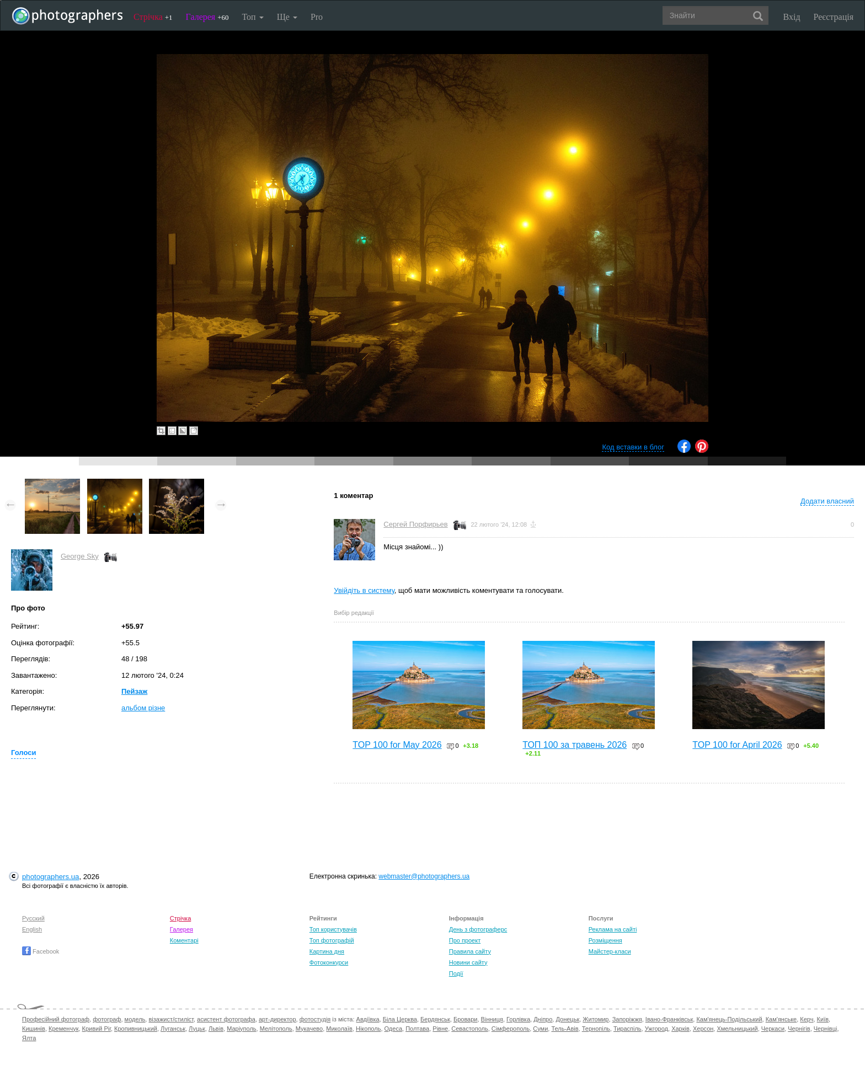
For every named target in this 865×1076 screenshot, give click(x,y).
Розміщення (605, 940)
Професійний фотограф (55, 1019)
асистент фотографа (226, 1019)
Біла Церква (400, 1019)
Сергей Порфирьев (415, 524)
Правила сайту (470, 951)
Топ (252, 17)
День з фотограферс (478, 929)
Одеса (393, 1028)
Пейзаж (134, 691)
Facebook (40, 951)
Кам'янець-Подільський (729, 1019)
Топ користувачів (333, 929)
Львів (216, 1028)
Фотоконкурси (328, 962)
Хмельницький (737, 1028)
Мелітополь (276, 1028)
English (32, 929)
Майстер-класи (610, 951)
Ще (287, 17)
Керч (806, 1019)
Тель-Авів (564, 1028)
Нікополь (368, 1028)
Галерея (207, 17)
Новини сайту (468, 962)
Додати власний (827, 501)
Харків (680, 1028)
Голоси (23, 752)
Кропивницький (135, 1028)
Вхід (791, 17)
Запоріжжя (627, 1019)
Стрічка (153, 17)
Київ (823, 1019)
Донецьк (567, 1019)
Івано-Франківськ (669, 1019)
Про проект (464, 940)
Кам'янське (781, 1019)
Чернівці (825, 1028)
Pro (317, 17)
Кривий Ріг (96, 1028)
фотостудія (315, 1019)
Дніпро (542, 1019)
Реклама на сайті (613, 929)
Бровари (465, 1019)
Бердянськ (435, 1019)
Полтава (417, 1028)
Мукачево (309, 1028)
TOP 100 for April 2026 (737, 745)
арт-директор (277, 1019)
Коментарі (184, 940)
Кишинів (33, 1028)
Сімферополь (511, 1028)
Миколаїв (339, 1028)
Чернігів (799, 1028)
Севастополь (469, 1028)
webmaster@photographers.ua (423, 876)
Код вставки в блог (633, 447)
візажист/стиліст (170, 1019)
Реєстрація (833, 17)
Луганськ (173, 1028)
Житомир (595, 1019)
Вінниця (492, 1019)
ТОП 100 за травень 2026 (574, 745)
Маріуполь (241, 1028)
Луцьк (197, 1028)
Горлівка (518, 1019)
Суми (540, 1028)
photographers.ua (50, 876)
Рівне (440, 1028)
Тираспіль (627, 1028)
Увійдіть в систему (364, 590)
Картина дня (326, 951)
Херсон (703, 1028)
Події (456, 973)
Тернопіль (596, 1028)
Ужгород (656, 1028)
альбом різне (143, 708)
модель (135, 1019)
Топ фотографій (331, 940)
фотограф (107, 1019)
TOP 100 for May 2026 (397, 745)
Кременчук (63, 1028)
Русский (33, 918)
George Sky (80, 556)
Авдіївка (368, 1019)
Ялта (29, 1038)
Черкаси (772, 1028)
